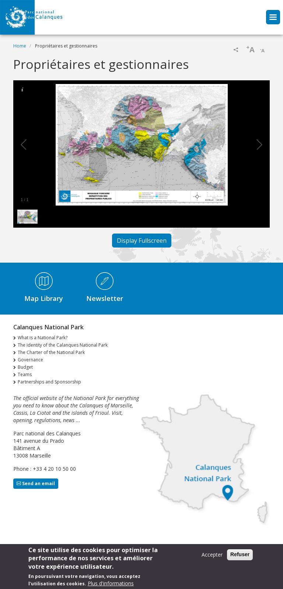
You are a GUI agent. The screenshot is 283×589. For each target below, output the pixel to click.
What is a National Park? (42, 337)
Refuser (239, 556)
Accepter (212, 556)
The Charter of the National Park (51, 352)
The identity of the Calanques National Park (63, 345)
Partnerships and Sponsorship (49, 382)
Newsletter (104, 298)
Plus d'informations (111, 584)
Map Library (43, 298)
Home (19, 46)
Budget (25, 367)
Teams (25, 374)
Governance (30, 360)
